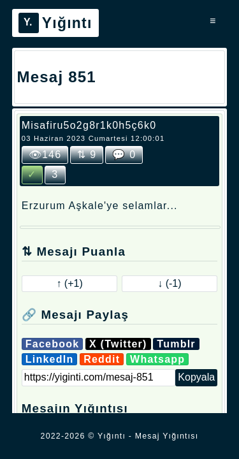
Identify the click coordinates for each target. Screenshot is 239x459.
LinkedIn (49, 359)
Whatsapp (157, 359)
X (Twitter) (118, 344)
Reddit (101, 359)
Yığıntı (55, 23)
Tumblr (176, 344)
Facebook (52, 344)
